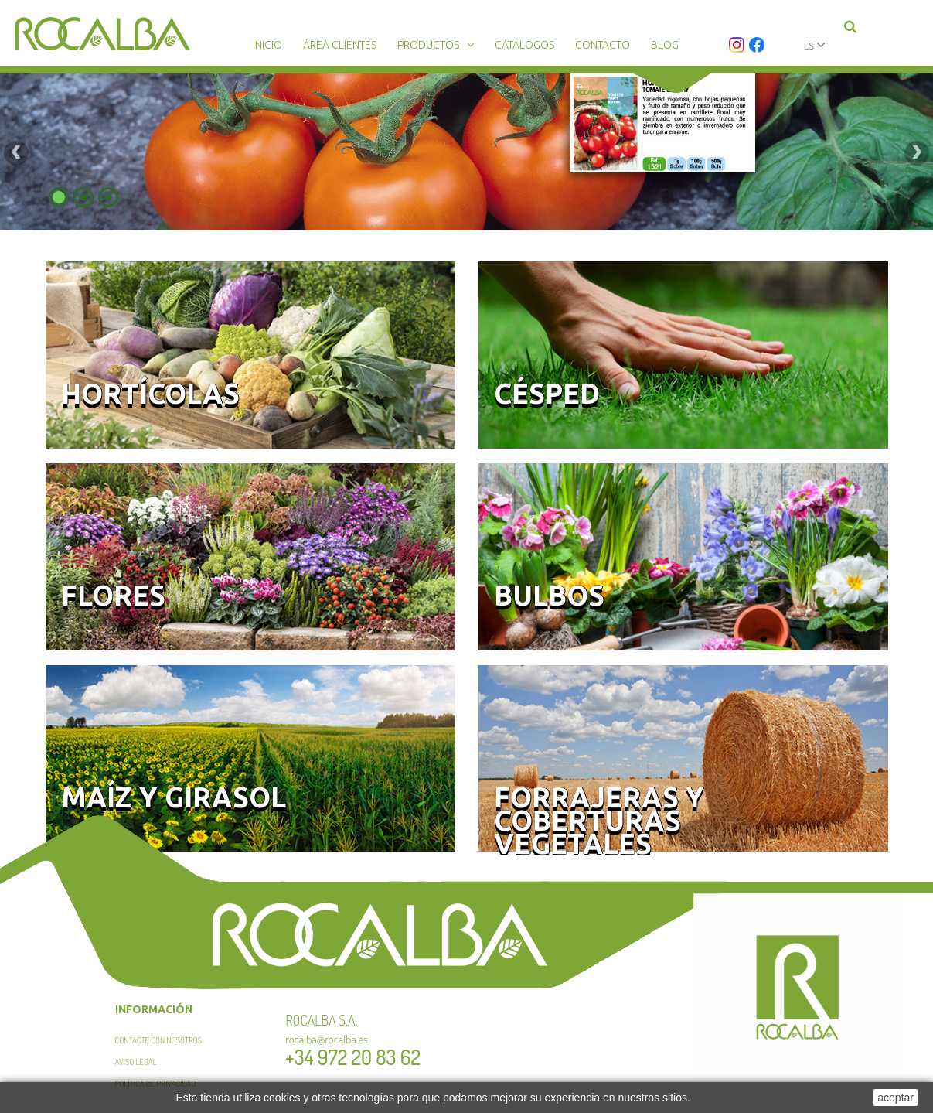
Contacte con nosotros (159, 1040)
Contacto (602, 44)
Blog (665, 44)
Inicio (267, 44)
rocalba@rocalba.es (326, 1039)
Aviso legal (136, 1062)
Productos (428, 44)
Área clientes (339, 44)
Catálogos (524, 44)
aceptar (895, 1097)
